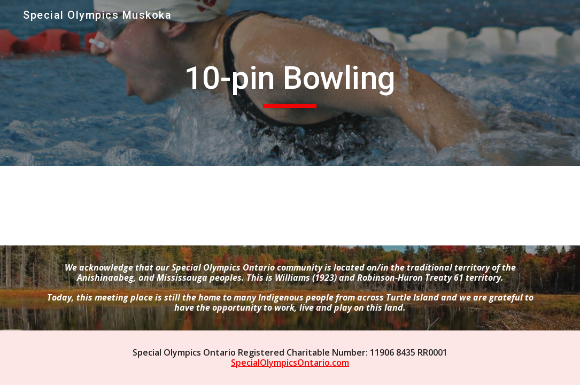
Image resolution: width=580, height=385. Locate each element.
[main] (290, 82)
